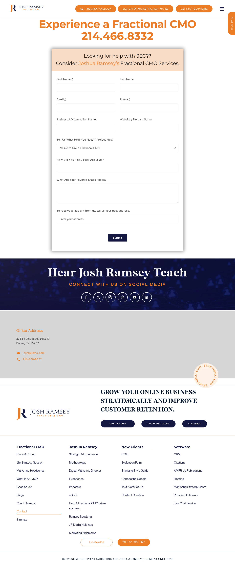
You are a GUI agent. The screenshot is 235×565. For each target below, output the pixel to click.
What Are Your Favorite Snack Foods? (81, 179)
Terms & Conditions (159, 559)
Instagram (110, 297)
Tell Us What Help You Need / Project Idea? (85, 139)
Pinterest (123, 297)
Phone (125, 99)
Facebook (86, 297)
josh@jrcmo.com (34, 353)
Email (61, 99)
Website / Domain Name (136, 119)
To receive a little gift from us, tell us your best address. (93, 210)
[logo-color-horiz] (27, 6)
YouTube (135, 297)
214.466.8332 (117, 35)
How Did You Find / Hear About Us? (80, 159)
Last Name (127, 79)
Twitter (98, 297)
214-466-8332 (32, 359)
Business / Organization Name (76, 119)
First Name (65, 79)
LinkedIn (147, 297)
